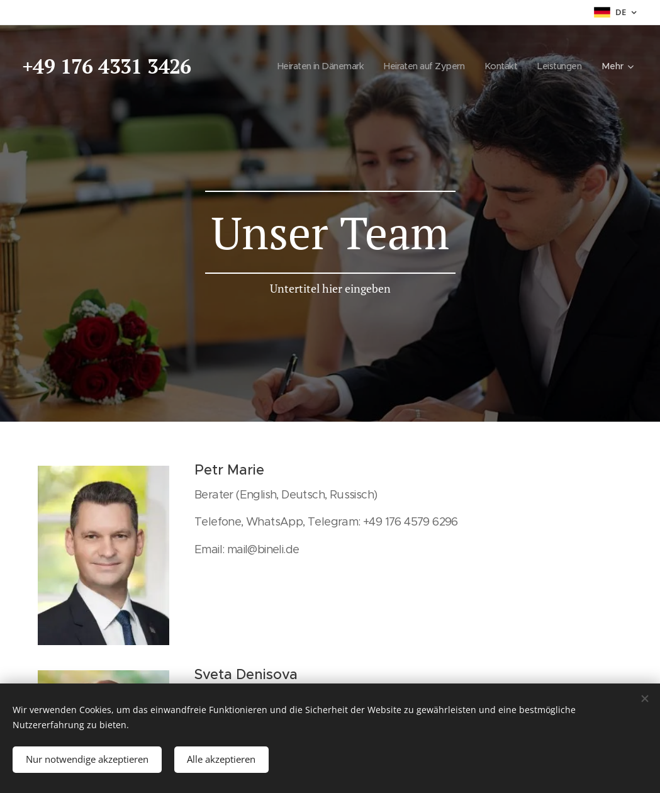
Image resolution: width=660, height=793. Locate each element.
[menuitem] (308, 66)
